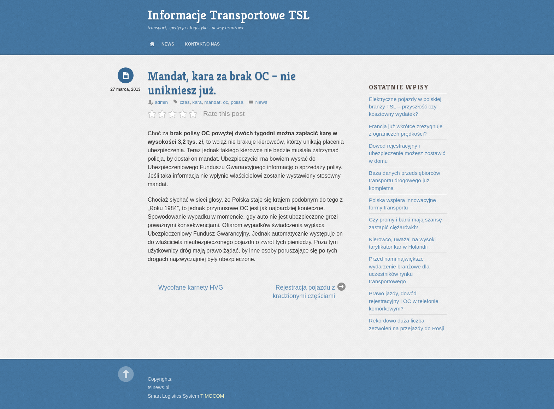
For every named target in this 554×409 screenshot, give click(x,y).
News (167, 44)
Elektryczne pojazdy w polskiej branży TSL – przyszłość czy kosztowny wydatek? (405, 106)
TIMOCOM (212, 396)
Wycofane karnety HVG (190, 287)
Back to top (126, 374)
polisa (237, 102)
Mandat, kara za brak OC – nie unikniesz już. (222, 83)
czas (185, 102)
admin (161, 102)
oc (225, 102)
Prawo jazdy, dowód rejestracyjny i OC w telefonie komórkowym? (403, 301)
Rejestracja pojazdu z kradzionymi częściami (304, 292)
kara (196, 102)
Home (152, 44)
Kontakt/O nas (202, 44)
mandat (212, 102)
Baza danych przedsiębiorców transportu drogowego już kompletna (404, 180)
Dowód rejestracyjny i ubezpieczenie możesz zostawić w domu (407, 153)
